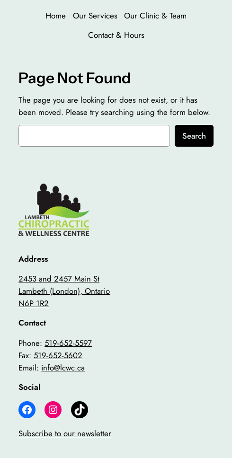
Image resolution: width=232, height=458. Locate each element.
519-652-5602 (58, 355)
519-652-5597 (68, 343)
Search (194, 135)
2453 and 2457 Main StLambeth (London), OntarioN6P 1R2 (64, 291)
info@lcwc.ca (63, 367)
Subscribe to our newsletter (64, 433)
